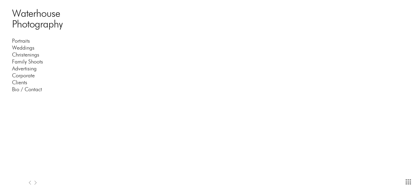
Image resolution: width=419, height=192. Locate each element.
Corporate (23, 75)
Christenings (25, 54)
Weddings (23, 48)
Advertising (24, 68)
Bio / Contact (27, 89)
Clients (19, 82)
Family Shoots (27, 61)
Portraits (21, 41)
